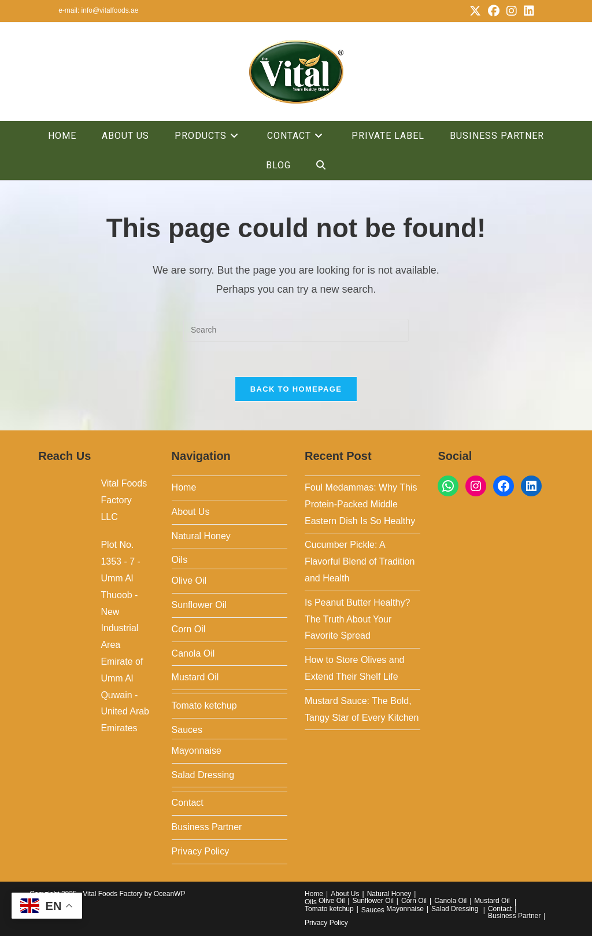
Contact (188, 803)
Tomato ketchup (204, 705)
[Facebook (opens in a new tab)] (493, 11)
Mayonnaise (196, 751)
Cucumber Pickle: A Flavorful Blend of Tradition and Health (360, 561)
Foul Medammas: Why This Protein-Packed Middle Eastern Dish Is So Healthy (361, 504)
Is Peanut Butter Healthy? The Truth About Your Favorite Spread (357, 619)
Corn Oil (189, 629)
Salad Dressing (203, 775)
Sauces (187, 730)
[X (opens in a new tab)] (475, 11)
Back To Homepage (296, 389)
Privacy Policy (201, 851)
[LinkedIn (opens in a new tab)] (527, 11)
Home (184, 487)
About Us (191, 512)
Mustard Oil (195, 677)
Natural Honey (201, 536)
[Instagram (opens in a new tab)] (511, 11)
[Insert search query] (296, 330)
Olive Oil (189, 580)
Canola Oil (193, 653)
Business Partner (207, 827)
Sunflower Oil (199, 605)
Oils (180, 560)
